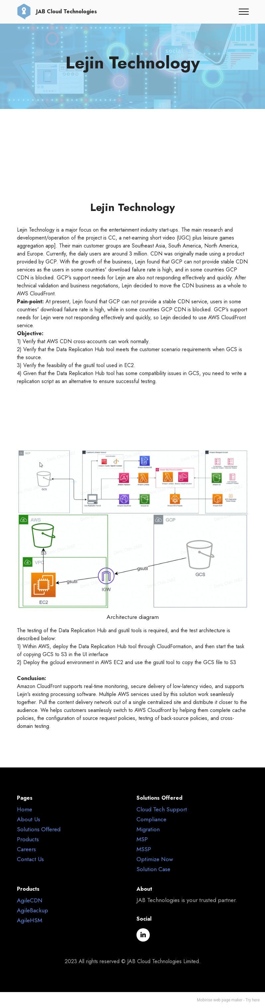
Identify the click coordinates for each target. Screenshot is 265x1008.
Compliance (151, 819)
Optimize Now (154, 859)
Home (24, 809)
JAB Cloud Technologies (66, 11)
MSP (142, 839)
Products (28, 839)
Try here (252, 1000)
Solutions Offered (38, 829)
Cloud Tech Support (161, 809)
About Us (28, 819)
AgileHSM (29, 920)
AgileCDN (30, 900)
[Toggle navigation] (244, 11)
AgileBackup (32, 910)
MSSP (143, 849)
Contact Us (30, 859)
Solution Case (153, 869)
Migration (148, 829)
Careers (26, 849)
